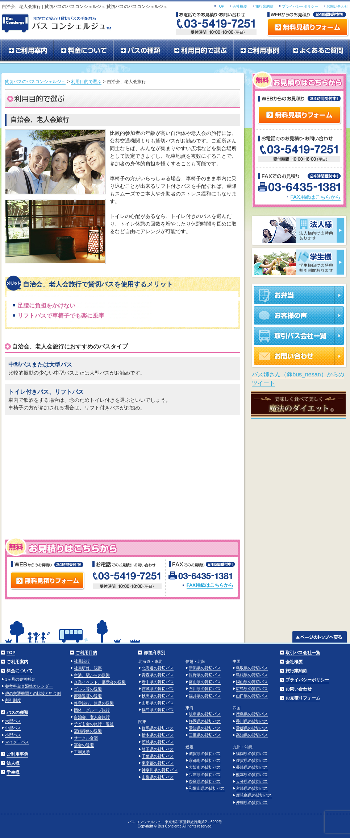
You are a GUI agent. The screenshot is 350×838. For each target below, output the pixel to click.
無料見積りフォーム (308, 28)
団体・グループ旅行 (92, 710)
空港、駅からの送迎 (92, 675)
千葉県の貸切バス (158, 756)
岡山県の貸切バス (252, 682)
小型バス (13, 735)
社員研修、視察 (88, 668)
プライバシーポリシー (300, 6)
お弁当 (299, 293)
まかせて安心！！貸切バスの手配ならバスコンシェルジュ (58, 22)
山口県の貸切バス (252, 696)
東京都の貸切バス (158, 763)
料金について (83, 50)
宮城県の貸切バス (158, 688)
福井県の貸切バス (205, 696)
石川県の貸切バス (205, 688)
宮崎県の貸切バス (252, 788)
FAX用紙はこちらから (210, 585)
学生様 (13, 772)
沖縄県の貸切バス (252, 802)
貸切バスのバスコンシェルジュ (35, 81)
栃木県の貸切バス (158, 735)
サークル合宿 (86, 738)
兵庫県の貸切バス (205, 774)
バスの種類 (140, 50)
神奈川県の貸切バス (160, 770)
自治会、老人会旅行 (92, 717)
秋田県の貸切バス (158, 696)
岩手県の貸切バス (158, 682)
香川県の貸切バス (252, 721)
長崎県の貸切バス (252, 767)
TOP (220, 6)
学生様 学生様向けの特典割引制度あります (299, 263)
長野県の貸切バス (205, 675)
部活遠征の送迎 (88, 696)
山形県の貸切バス (158, 703)
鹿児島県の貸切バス (254, 795)
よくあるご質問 (317, 50)
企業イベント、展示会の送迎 (100, 682)
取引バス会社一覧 (299, 336)
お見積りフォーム (303, 698)
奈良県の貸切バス (205, 781)
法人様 (13, 763)
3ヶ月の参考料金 (20, 679)
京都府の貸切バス (205, 760)
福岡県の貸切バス (252, 753)
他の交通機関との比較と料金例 (33, 693)
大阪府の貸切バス (205, 767)
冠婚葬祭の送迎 (88, 731)
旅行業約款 (264, 6)
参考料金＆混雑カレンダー (29, 686)
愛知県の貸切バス (205, 728)
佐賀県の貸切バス (252, 760)
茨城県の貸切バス (158, 742)
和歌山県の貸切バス (207, 788)
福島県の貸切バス (158, 709)
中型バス (13, 728)
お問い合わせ (337, 6)
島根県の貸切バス (252, 675)
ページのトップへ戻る (320, 637)
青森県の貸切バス (158, 675)
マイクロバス (17, 742)
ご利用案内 (27, 50)
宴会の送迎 (84, 745)
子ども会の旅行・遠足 (94, 724)
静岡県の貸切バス (205, 721)
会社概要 (240, 6)
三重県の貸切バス (205, 735)
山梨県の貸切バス (158, 777)
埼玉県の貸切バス (158, 749)
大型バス (13, 721)
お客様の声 (299, 315)
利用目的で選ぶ (200, 50)
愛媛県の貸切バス (252, 728)
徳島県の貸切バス (252, 714)
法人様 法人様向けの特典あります (299, 231)
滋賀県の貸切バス (205, 753)
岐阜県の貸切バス (205, 714)
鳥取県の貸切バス (252, 668)
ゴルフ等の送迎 (88, 689)
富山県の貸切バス (205, 682)
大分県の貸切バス (252, 781)
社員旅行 (82, 661)
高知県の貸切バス (252, 735)
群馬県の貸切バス (158, 728)
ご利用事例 (259, 50)
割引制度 (13, 700)
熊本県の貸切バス (252, 774)
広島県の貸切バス (252, 688)
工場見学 (82, 752)
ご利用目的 (86, 652)
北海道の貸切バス (158, 668)
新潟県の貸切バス (205, 668)
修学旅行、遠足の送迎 (94, 703)
